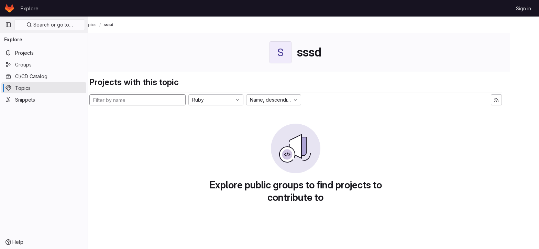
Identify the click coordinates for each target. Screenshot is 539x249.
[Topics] (43, 87)
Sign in (523, 8)
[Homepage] (9, 8)
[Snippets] (43, 99)
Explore (29, 8)
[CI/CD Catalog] (43, 76)
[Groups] (43, 64)
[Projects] (43, 52)
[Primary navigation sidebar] (8, 24)
